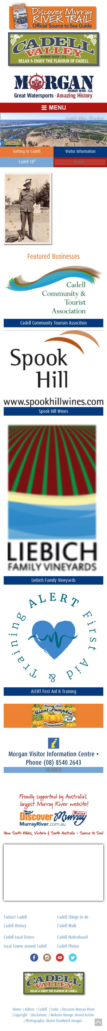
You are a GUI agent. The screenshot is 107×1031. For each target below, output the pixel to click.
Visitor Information (80, 151)
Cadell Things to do (72, 917)
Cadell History (15, 926)
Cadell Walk (66, 926)
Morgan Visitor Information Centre (52, 754)
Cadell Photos (68, 946)
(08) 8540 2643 (62, 762)
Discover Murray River (78, 1009)
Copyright (20, 1015)
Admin (29, 1009)
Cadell (42, 1009)
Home (17, 1009)
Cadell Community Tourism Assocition (53, 323)
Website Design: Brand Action (72, 1015)
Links (54, 1009)
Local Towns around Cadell (25, 946)
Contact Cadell (15, 917)
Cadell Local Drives (19, 937)
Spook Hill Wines (53, 411)
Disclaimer (39, 1015)
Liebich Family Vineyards (53, 580)
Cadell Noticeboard (72, 937)
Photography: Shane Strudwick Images (54, 1021)
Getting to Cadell (26, 151)
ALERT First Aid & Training (53, 691)
